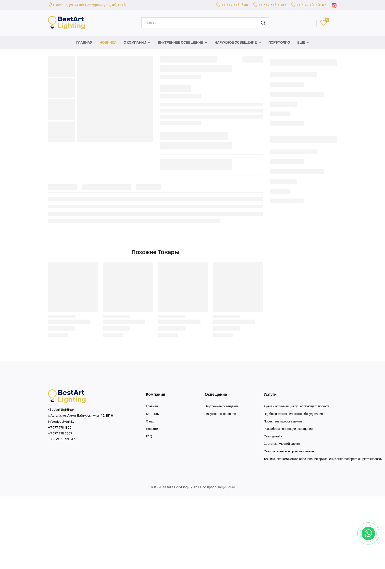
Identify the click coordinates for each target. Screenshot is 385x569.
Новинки (108, 42)
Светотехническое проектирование (289, 451)
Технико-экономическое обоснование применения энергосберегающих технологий (323, 459)
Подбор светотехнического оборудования (293, 414)
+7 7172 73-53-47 (311, 4)
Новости (152, 429)
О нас (150, 421)
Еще (301, 42)
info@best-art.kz (61, 421)
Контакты (153, 414)
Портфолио (279, 42)
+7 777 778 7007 (272, 4)
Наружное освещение (236, 42)
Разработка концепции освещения (288, 429)
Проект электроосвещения (283, 421)
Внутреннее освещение (180, 42)
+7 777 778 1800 (234, 4)
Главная (84, 42)
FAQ (149, 436)
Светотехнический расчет (282, 444)
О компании (135, 42)
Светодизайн (273, 436)
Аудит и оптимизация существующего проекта (296, 406)
